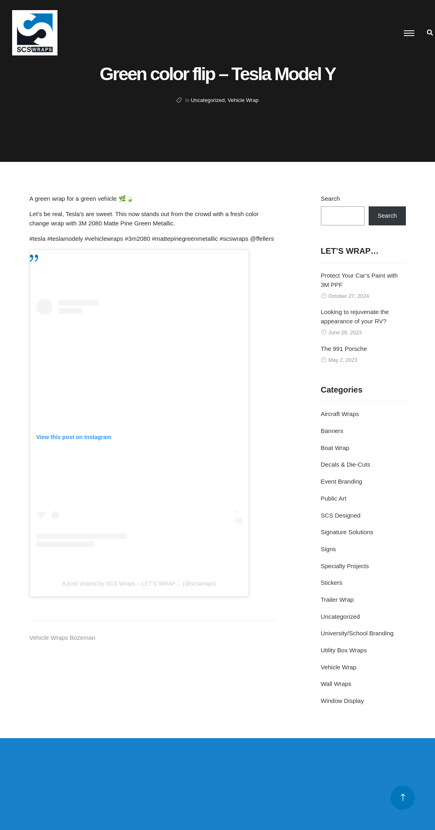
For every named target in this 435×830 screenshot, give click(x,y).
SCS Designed (341, 515)
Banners (332, 430)
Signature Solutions (347, 532)
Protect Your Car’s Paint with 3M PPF (359, 280)
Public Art (333, 498)
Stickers (331, 582)
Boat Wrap (335, 447)
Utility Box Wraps (344, 650)
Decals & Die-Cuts (346, 464)
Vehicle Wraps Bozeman (62, 637)
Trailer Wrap (337, 599)
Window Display (342, 700)
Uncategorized (208, 100)
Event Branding (342, 481)
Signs (328, 549)
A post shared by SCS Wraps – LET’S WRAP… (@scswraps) (139, 583)
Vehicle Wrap (243, 100)
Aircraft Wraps (340, 413)
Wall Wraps (336, 683)
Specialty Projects (345, 566)
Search (330, 198)
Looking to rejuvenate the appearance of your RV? (355, 316)
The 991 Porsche (344, 348)
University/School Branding (357, 633)
